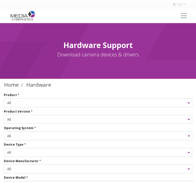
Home (11, 84)
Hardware (38, 84)
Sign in (181, 4)
